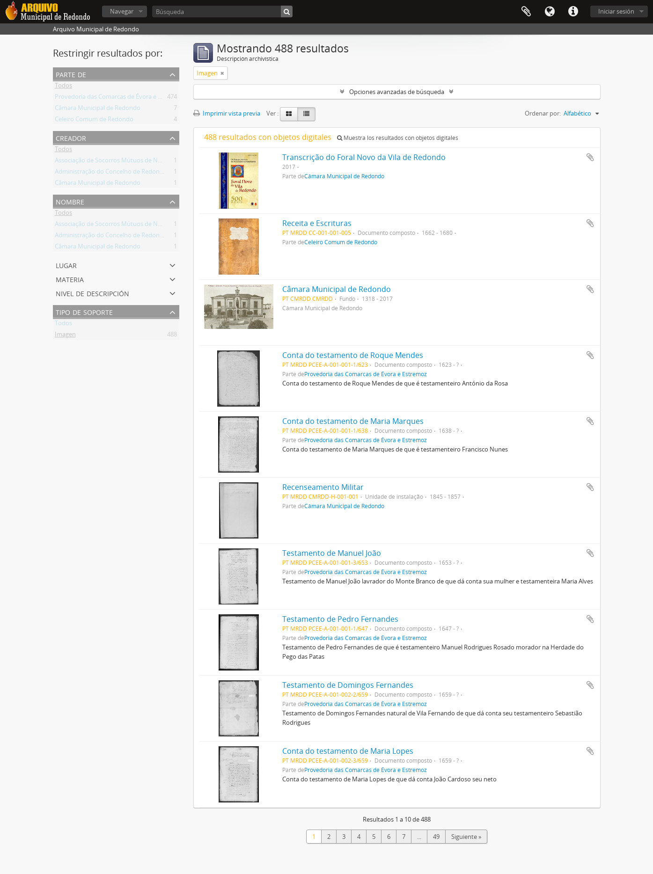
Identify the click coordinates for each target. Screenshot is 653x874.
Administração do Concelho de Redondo (111, 173)
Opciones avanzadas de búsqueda (396, 91)
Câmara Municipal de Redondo (97, 109)
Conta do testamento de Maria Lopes (347, 751)
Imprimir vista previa (226, 113)
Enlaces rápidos (573, 11)
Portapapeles (526, 11)
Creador (71, 137)
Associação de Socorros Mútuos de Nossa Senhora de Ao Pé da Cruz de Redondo (167, 162)
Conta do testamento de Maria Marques (353, 421)
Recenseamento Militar (323, 487)
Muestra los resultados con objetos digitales (397, 138)
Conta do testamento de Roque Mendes (352, 355)
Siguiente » (466, 836)
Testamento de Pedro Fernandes (340, 619)
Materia (70, 278)
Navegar (121, 11)
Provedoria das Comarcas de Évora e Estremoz (119, 98)
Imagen (65, 336)
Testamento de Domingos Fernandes (347, 685)
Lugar (66, 264)
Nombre (70, 201)
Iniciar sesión (616, 11)
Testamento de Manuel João (331, 553)
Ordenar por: (543, 113)
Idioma (549, 11)
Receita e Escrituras (317, 223)
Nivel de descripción (92, 292)
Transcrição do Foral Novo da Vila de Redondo (364, 157)
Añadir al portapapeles (590, 157)
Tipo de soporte (84, 311)
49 (436, 836)
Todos (63, 87)
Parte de (71, 73)
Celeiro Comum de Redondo (94, 121)
